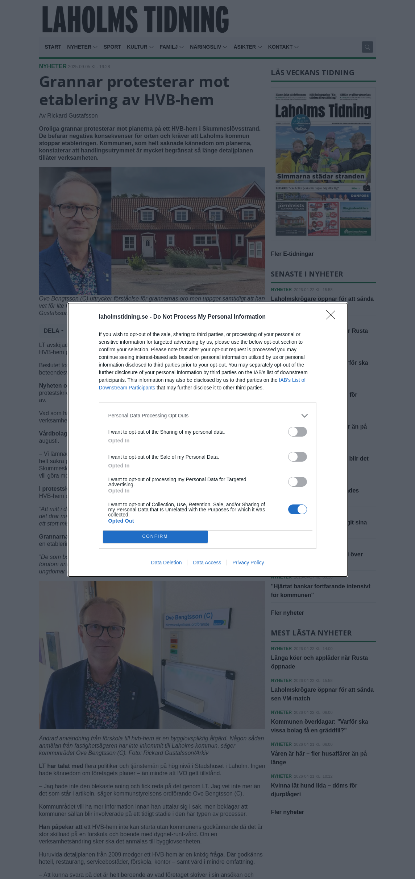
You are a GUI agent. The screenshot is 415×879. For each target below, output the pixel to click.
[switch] (297, 432)
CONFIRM (155, 536)
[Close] (333, 317)
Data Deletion (166, 562)
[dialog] (207, 439)
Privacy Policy (248, 562)
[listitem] (207, 416)
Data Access (207, 562)
